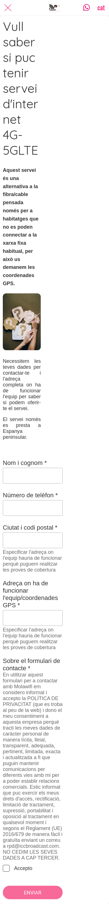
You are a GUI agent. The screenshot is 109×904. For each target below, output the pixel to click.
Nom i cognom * (25, 462)
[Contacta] (86, 8)
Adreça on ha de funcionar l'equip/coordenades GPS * (30, 594)
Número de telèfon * (30, 495)
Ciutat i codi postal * (30, 527)
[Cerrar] (7, 8)
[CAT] (101, 8)
